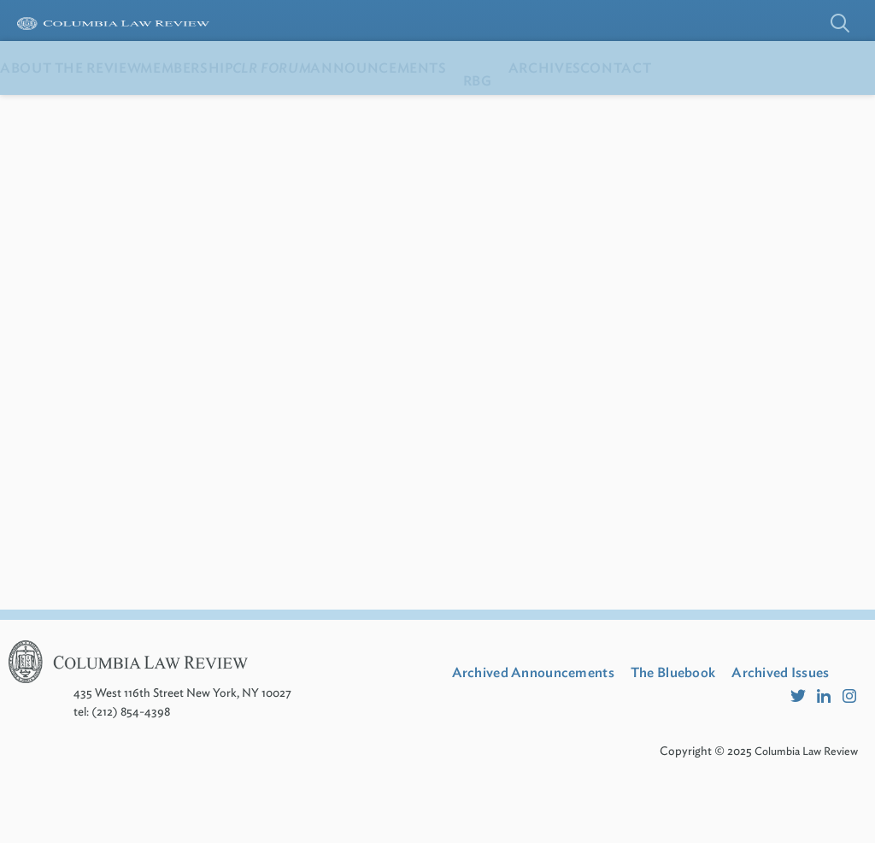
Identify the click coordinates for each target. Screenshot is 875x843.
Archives (698, 111)
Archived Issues (512, 738)
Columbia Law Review (802, 813)
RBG (614, 111)
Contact (803, 111)
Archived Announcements (548, 715)
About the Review (87, 111)
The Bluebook (714, 715)
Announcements (498, 111)
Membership (237, 111)
